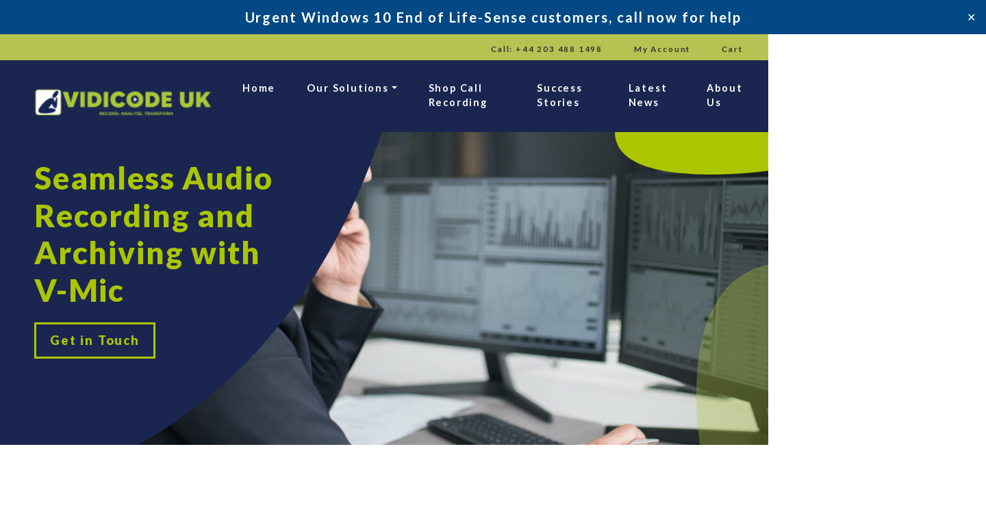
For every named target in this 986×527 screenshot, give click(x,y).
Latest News (835, 96)
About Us (932, 96)
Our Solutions (434, 96)
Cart (948, 49)
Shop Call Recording (577, 96)
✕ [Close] (971, 16)
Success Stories (718, 96)
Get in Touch (97, 310)
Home (343, 96)
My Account (874, 49)
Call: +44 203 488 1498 (755, 49)
